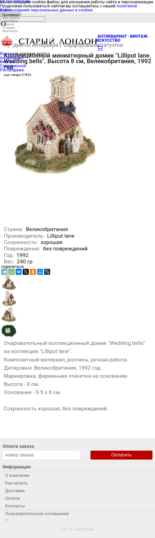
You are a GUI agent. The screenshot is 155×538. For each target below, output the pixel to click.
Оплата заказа (18, 446)
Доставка (10, 21)
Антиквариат (12, 57)
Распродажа (12, 70)
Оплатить (121, 455)
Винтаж (7, 61)
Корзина (8, 53)
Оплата (8, 24)
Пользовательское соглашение (37, 513)
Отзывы (9, 28)
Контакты (10, 31)
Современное (13, 65)
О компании (12, 14)
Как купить (11, 18)
